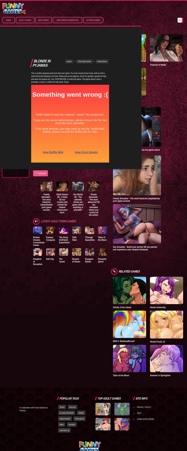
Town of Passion (14, 156)
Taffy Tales (83, 211)
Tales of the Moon (114, 212)
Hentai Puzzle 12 (164, 320)
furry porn (72, 380)
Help (139, 386)
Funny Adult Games (91, 34)
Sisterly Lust (13, 140)
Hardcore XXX (13, 64)
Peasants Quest (113, 235)
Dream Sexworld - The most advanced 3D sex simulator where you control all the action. (104, 177)
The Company (13, 111)
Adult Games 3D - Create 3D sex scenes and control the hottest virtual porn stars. (67, 175)
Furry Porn (12, 69)
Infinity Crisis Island (135, 291)
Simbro (62, 380)
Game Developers (145, 392)
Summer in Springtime (166, 348)
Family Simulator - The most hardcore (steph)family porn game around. (49, 175)
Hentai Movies (13, 78)
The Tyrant (12, 125)
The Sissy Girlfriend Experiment (68, 214)
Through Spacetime (98, 212)
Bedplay (11, 130)
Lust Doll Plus (14, 161)
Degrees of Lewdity (16, 106)
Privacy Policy (144, 380)
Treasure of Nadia (164, 59)
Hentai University (164, 291)
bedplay (81, 386)
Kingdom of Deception (38, 235)
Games (75, 34)
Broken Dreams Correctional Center (38, 215)
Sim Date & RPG (13, 49)
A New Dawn (131, 87)
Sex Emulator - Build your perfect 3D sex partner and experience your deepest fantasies (148, 237)
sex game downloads (67, 386)
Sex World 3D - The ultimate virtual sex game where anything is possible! (86, 175)
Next (23, 166)
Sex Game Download (16, 73)
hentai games (79, 392)
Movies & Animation (15, 54)
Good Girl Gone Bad (16, 121)
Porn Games (12, 45)
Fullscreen (40, 145)
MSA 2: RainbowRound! (137, 319)
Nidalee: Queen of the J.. (14, 150)
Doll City (52, 234)
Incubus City (13, 116)
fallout (62, 398)
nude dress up (64, 403)
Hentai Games (13, 59)
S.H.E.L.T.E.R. (12, 135)
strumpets (72, 398)
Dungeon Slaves (98, 235)
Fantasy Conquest (52, 212)
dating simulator (65, 392)
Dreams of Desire (15, 145)
